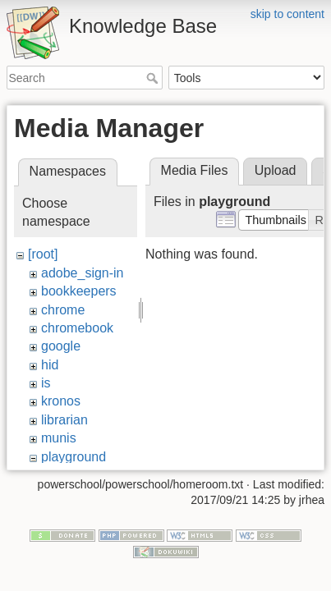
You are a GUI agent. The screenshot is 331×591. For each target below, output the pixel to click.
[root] (42, 254)
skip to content (287, 14)
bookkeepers (79, 291)
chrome (63, 310)
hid (49, 365)
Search (154, 78)
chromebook (77, 328)
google (60, 346)
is (46, 383)
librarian (64, 420)
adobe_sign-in (82, 273)
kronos (60, 401)
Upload (276, 170)
